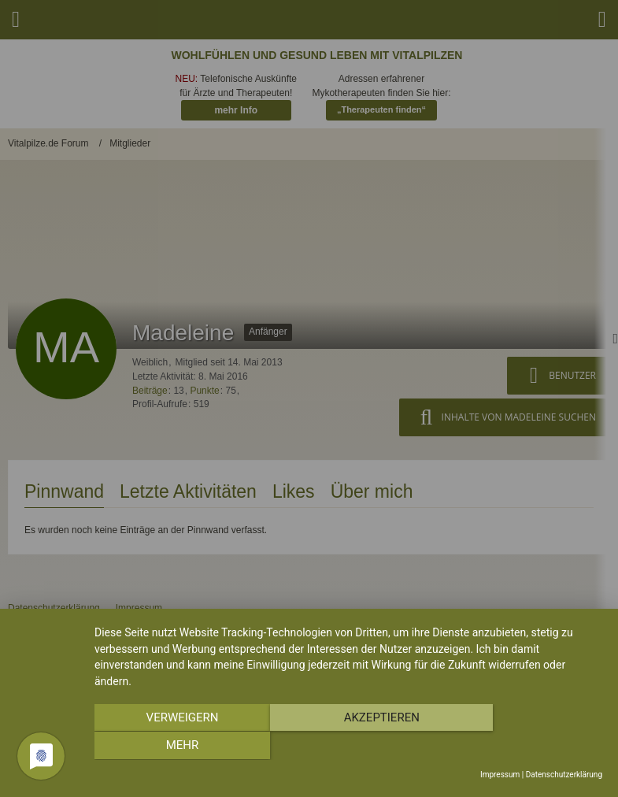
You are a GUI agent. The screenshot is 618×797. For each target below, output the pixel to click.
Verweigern (171, 747)
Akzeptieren (348, 747)
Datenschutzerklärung (564, 774)
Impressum (500, 774)
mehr (525, 747)
